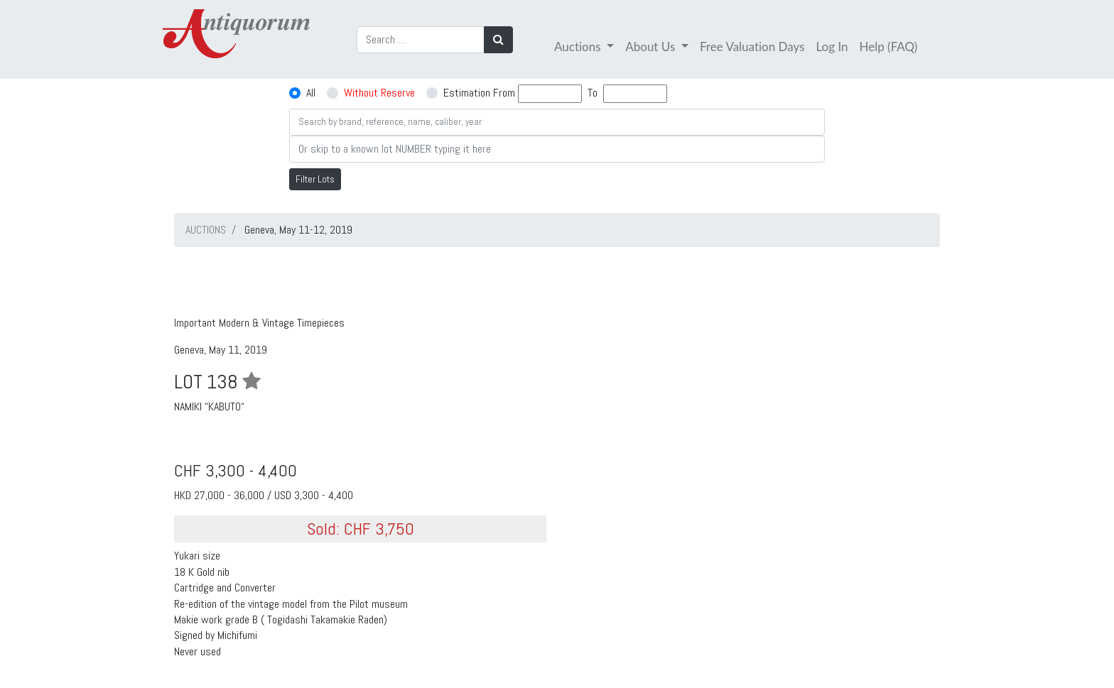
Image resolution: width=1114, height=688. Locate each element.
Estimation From (479, 92)
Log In (832, 46)
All (310, 92)
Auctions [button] (579, 46)
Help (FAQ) (889, 46)
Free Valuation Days (752, 46)
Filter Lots (315, 179)
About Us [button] (651, 46)
